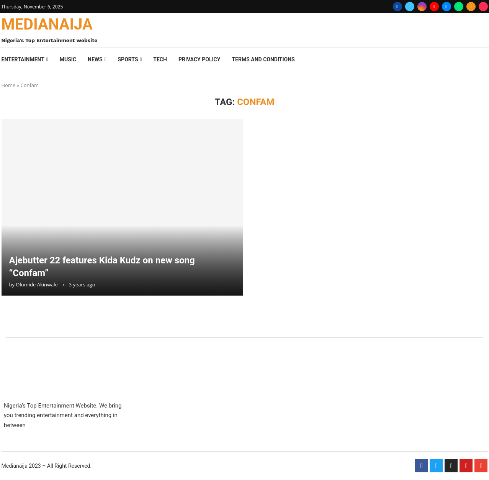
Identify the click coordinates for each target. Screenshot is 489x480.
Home (9, 85)
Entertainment (23, 59)
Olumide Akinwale (37, 284)
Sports (128, 59)
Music (68, 59)
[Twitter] (409, 6)
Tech (160, 59)
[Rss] (471, 6)
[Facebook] (397, 6)
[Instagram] (422, 6)
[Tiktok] (483, 6)
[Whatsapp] (458, 6)
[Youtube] (434, 6)
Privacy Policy (199, 59)
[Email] (446, 6)
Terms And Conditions (263, 59)
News (95, 59)
